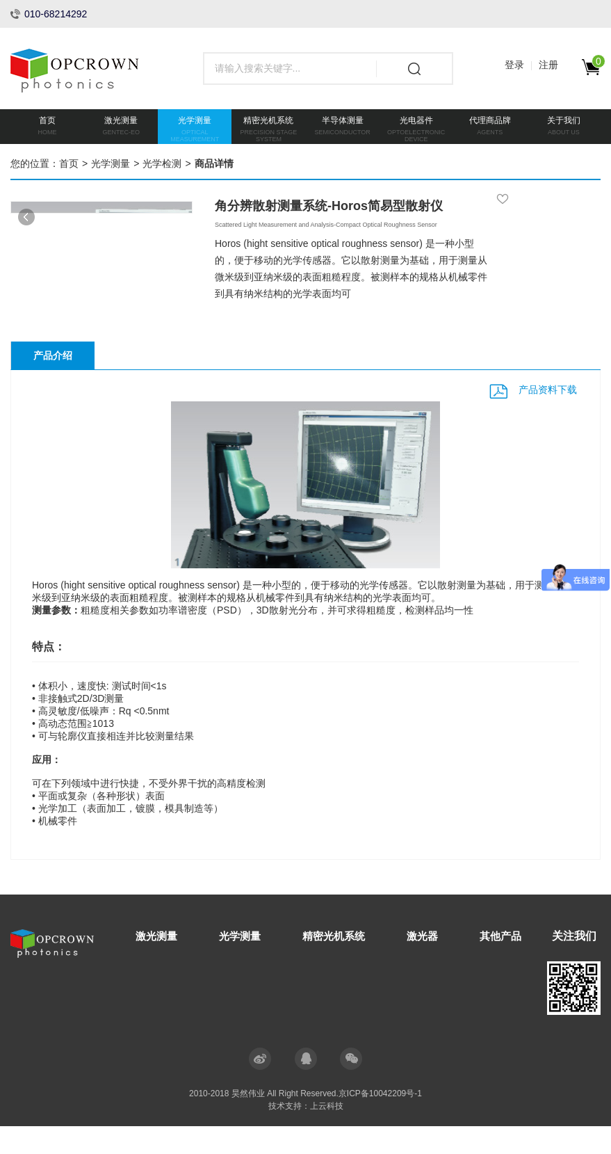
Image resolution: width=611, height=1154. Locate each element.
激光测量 (158, 964)
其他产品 (513, 964)
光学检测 (161, 163)
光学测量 (110, 163)
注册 (548, 64)
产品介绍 (52, 384)
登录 (514, 64)
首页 (69, 163)
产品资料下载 (548, 417)
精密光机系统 (341, 964)
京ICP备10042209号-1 (380, 1121)
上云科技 (326, 1134)
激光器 (433, 964)
